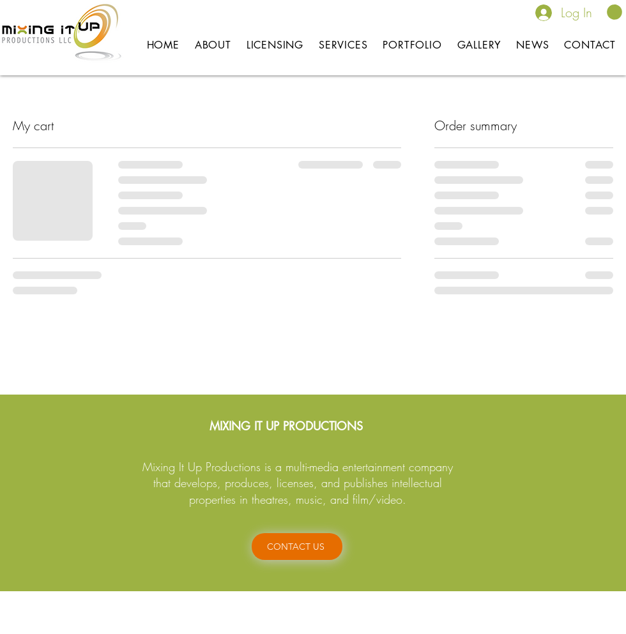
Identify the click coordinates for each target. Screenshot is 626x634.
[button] (614, 12)
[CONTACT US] (297, 546)
